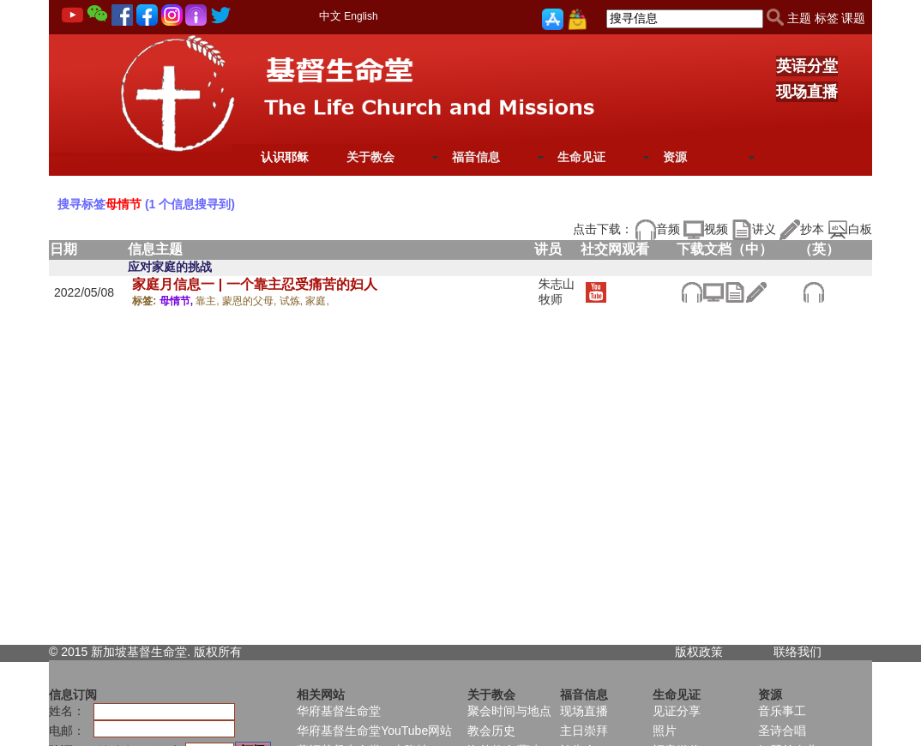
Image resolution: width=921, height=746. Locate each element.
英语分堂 (807, 66)
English (360, 16)
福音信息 (476, 157)
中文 (330, 15)
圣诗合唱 (782, 730)
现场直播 (807, 91)
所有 (230, 652)
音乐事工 (782, 711)
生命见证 (581, 157)
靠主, (209, 301)
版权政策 (699, 652)
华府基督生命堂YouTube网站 (374, 730)
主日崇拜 (584, 730)
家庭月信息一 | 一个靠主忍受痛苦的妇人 (254, 284)
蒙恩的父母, (251, 301)
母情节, (178, 301)
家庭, (316, 301)
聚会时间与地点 (509, 711)
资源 (675, 157)
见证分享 (677, 711)
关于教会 (370, 157)
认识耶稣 (285, 157)
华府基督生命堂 (339, 711)
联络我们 (798, 652)
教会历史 (491, 730)
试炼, (293, 301)
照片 (665, 730)
